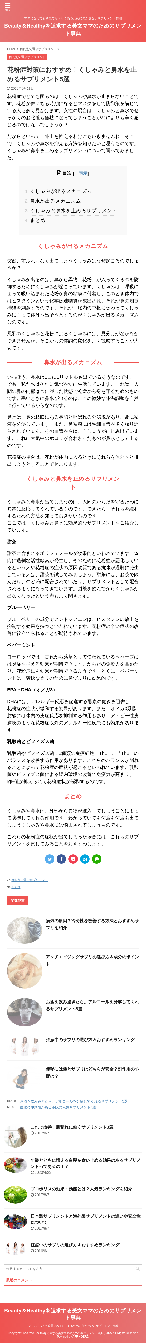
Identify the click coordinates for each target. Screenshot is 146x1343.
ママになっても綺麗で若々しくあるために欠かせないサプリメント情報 (73, 1325)
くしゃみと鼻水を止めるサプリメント (73, 210)
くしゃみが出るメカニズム (60, 191)
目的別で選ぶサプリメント (29, 880)
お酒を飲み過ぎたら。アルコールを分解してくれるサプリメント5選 (74, 1101)
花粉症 (15, 887)
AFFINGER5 (80, 1336)
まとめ (37, 220)
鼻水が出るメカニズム (55, 201)
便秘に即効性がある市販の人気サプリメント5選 (58, 1107)
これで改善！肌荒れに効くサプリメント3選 (72, 1127)
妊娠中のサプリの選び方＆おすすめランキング (90, 1039)
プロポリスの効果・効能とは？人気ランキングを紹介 (81, 1189)
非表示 (81, 173)
